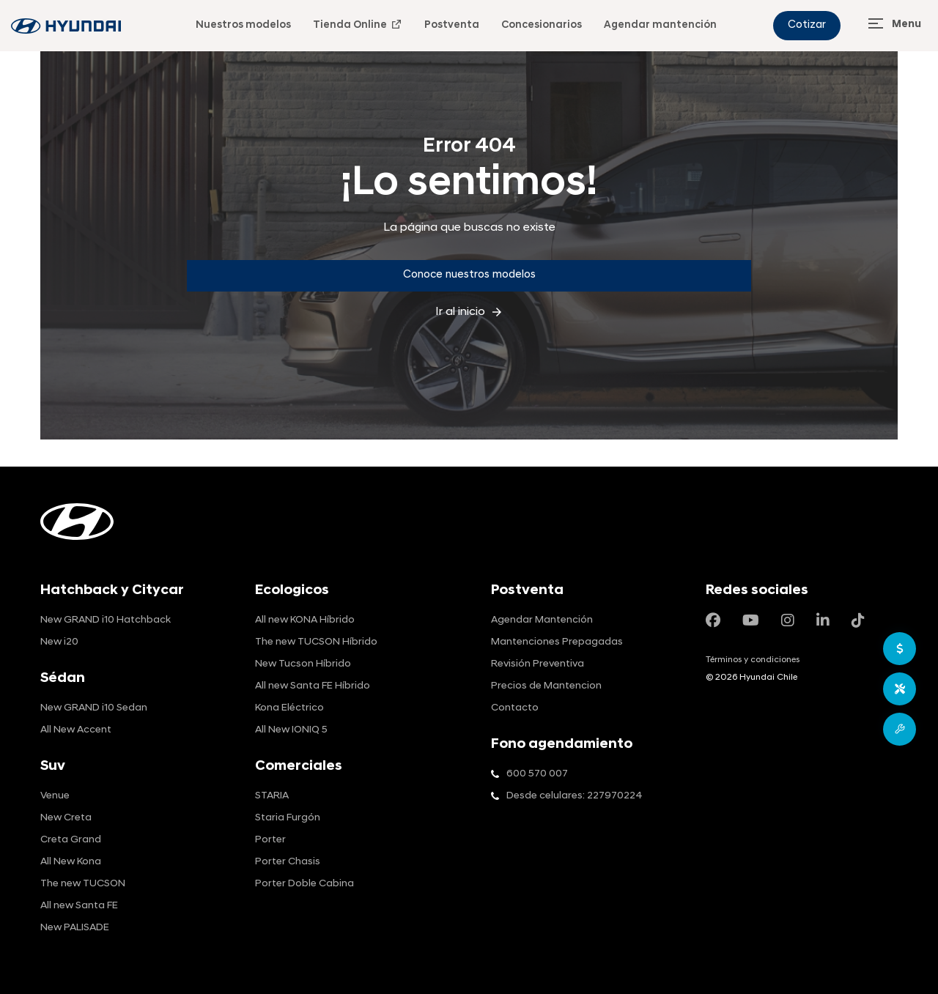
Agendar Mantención (542, 620)
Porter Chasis (287, 861)
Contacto (515, 707)
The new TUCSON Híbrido (316, 642)
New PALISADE (74, 927)
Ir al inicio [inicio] (469, 312)
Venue (55, 795)
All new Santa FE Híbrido (312, 685)
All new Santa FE (79, 905)
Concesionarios (541, 25)
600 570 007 (537, 773)
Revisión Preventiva (537, 664)
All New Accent (75, 729)
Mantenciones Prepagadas (557, 642)
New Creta (66, 817)
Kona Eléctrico (289, 707)
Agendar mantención (660, 25)
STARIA (272, 795)
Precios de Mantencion (546, 685)
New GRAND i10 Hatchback (105, 620)
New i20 (59, 642)
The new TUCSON (82, 883)
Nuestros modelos (243, 25)
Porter (270, 839)
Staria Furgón (287, 817)
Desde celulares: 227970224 (574, 795)
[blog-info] (66, 26)
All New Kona (70, 861)
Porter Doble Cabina (304, 883)
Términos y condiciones (752, 660)
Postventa (451, 25)
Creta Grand (70, 839)
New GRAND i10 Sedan (93, 707)
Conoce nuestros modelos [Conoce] (469, 275)
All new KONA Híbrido (305, 620)
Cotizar (807, 25)
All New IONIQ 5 (291, 729)
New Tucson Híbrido (303, 664)
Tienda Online (357, 24)
